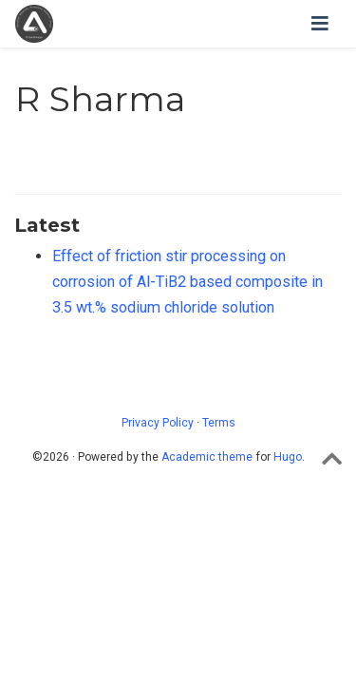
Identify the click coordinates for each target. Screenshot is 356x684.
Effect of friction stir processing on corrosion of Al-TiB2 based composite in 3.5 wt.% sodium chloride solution (187, 281)
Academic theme (207, 457)
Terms (218, 422)
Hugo (287, 457)
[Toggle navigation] (320, 24)
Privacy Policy (158, 422)
